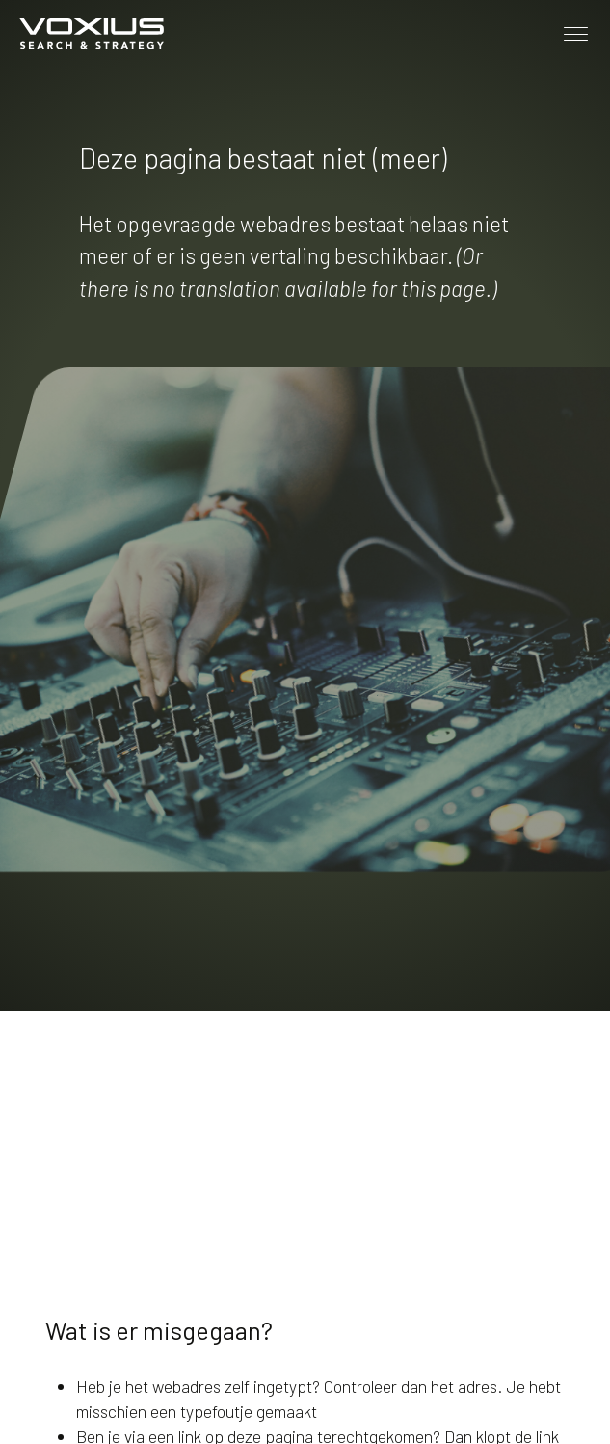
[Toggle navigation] (576, 34)
